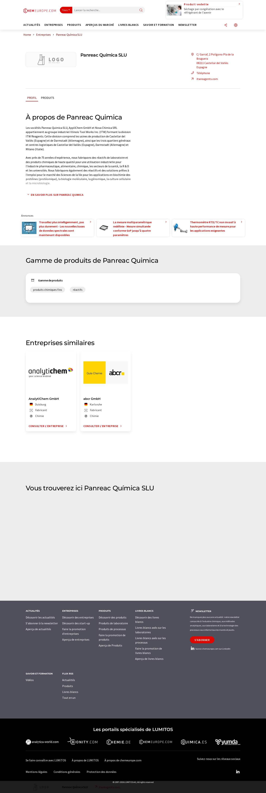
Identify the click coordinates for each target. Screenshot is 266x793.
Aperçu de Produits (110, 645)
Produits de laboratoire (113, 623)
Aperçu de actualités (38, 629)
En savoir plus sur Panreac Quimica (55, 195)
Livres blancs (70, 692)
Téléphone (200, 73)
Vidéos (30, 680)
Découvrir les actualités (40, 617)
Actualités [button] (31, 25)
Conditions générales (67, 772)
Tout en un (69, 698)
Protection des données (101, 772)
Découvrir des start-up (76, 623)
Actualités (68, 680)
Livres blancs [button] (128, 25)
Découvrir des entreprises (78, 617)
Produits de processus (112, 629)
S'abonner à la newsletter (42, 623)
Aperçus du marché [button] (100, 25)
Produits (47, 98)
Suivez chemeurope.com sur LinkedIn (210, 648)
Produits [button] (74, 25)
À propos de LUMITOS (85, 760)
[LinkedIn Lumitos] (237, 772)
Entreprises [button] (54, 25)
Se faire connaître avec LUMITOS (46, 760)
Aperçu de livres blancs (149, 659)
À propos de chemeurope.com (123, 760)
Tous (65, 10)
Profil (32, 98)
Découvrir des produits (112, 617)
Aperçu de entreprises (75, 639)
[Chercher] (141, 10)
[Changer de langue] (235, 25)
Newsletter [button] (187, 25)
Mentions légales (36, 772)
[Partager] (225, 25)
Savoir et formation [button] (158, 25)
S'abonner (202, 640)
